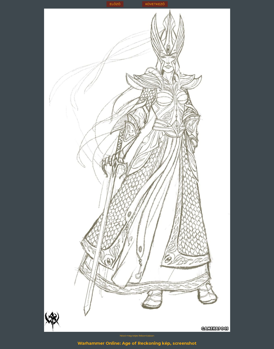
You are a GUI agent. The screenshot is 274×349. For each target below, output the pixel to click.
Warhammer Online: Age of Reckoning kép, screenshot (137, 343)
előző (115, 4)
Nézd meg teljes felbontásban (137, 335)
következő (155, 4)
